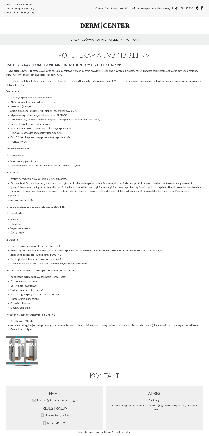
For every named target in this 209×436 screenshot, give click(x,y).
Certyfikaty (111, 8)
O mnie (99, 8)
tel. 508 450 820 (56, 423)
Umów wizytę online (57, 415)
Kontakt (124, 8)
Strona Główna (82, 39)
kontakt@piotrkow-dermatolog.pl (154, 8)
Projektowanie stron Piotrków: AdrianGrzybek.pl (104, 431)
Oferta (115, 39)
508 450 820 (186, 8)
